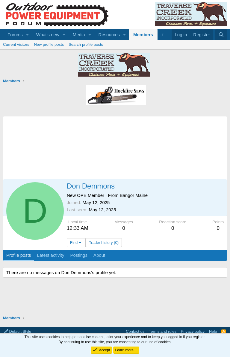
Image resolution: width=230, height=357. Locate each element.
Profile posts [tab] (18, 255)
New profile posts (49, 44)
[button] (27, 34)
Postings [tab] (78, 255)
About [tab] (99, 255)
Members (143, 34)
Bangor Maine (134, 195)
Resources (109, 34)
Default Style (17, 331)
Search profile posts (86, 44)
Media (79, 34)
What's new (47, 34)
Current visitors (16, 44)
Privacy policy (193, 331)
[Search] (221, 34)
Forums (15, 34)
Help (213, 331)
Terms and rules (162, 331)
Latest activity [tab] (50, 255)
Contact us (135, 331)
